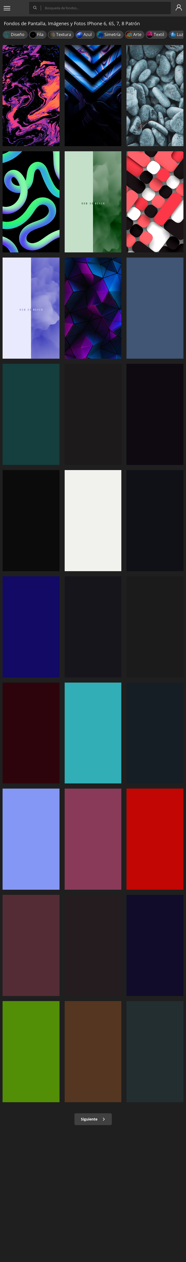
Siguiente (93, 1119)
